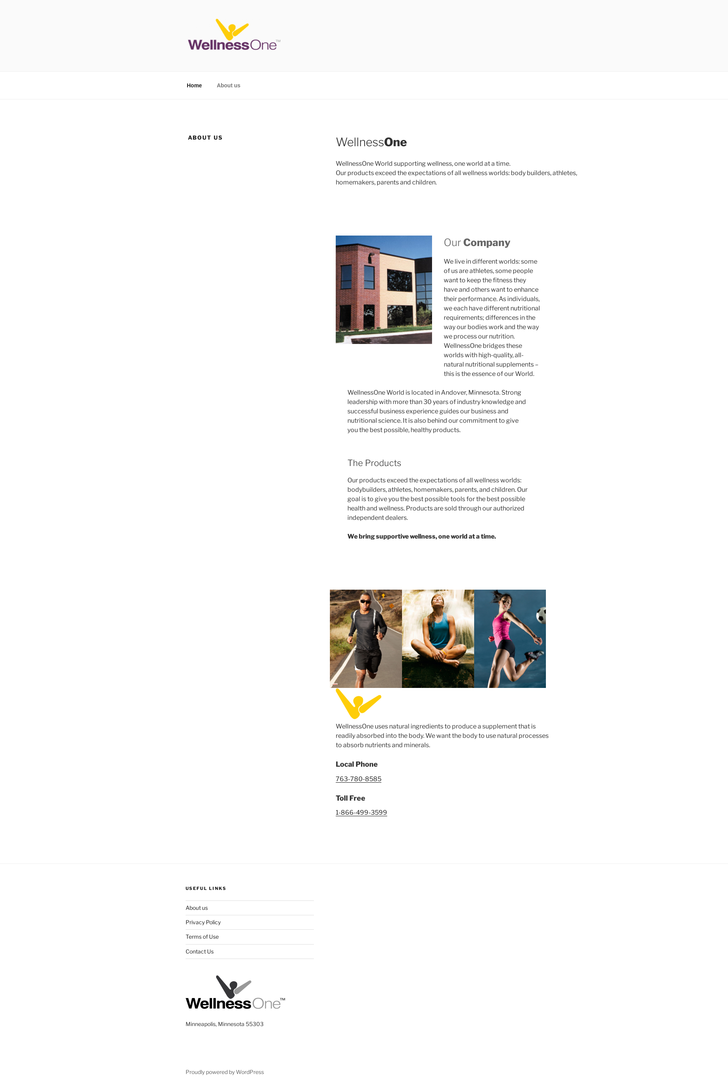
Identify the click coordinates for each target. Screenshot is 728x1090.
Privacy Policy (203, 922)
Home (194, 85)
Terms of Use (202, 936)
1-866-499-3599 (361, 812)
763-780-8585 (358, 779)
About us (229, 85)
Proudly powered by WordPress (225, 1072)
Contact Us (200, 951)
